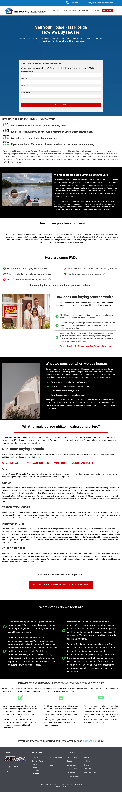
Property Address (28, 71)
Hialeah (87, 765)
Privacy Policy (61, 786)
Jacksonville (71, 757)
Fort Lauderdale (90, 772)
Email (23, 86)
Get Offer (37, 774)
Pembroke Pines (73, 776)
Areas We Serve (55, 757)
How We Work (37, 761)
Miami (86, 757)
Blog (51, 766)
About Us (35, 757)
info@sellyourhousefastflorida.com (100, 3)
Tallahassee (88, 769)
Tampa (69, 761)
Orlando (87, 761)
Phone (24, 79)
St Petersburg (72, 765)
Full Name (25, 93)
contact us (89, 741)
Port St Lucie (72, 769)
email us (6, 772)
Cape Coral (71, 772)
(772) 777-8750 (75, 3)
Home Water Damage (35, 767)
